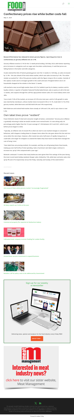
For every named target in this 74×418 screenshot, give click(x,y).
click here (41, 409)
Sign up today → (37, 338)
